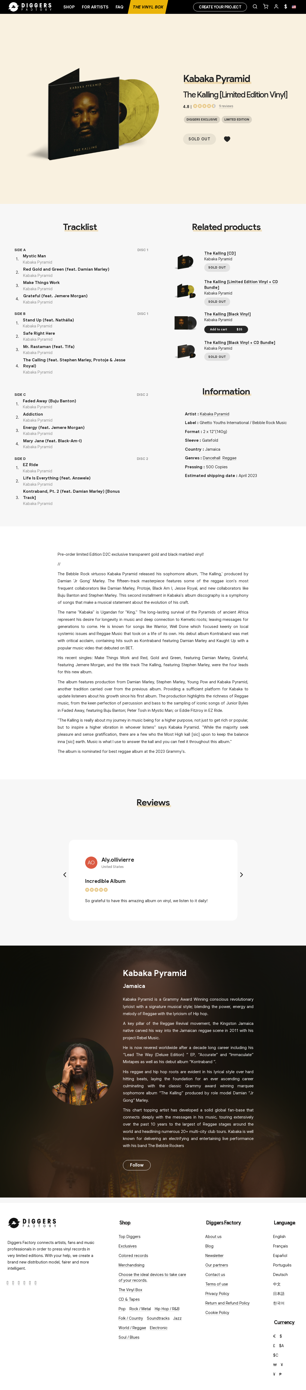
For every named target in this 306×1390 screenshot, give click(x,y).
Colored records (133, 1255)
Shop (69, 7)
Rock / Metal (140, 1308)
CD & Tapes (129, 1299)
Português (282, 1265)
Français (280, 1246)
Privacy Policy (217, 1293)
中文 (277, 1284)
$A (281, 1345)
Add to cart (226, 329)
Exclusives (128, 1246)
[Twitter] (13, 1282)
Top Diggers (129, 1236)
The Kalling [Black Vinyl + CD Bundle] (239, 342)
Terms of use (216, 1284)
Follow (137, 1165)
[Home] (29, 7)
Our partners (216, 1265)
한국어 (279, 1303)
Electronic (159, 1327)
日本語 (279, 1293)
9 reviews (226, 106)
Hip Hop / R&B (167, 1308)
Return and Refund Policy (227, 1303)
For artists (95, 7)
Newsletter (214, 1255)
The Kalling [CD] (220, 253)
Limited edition (236, 119)
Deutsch (280, 1274)
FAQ (119, 7)
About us (213, 1236)
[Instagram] (19, 1282)
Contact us (215, 1274)
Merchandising (131, 1265)
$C (275, 1355)
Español (280, 1255)
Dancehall (211, 458)
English (279, 1236)
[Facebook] (8, 1282)
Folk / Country (131, 1318)
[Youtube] (24, 1282)
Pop (122, 1308)
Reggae (229, 458)
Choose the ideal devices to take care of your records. (152, 1277)
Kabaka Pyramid (216, 79)
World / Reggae (132, 1327)
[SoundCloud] (30, 1282)
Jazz (177, 1318)
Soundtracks (158, 1318)
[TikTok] (36, 1282)
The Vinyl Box (148, 7)
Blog (209, 1246)
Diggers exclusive (202, 119)
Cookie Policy (217, 1312)
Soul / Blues (129, 1337)
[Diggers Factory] (32, 1221)
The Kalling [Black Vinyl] (227, 314)
